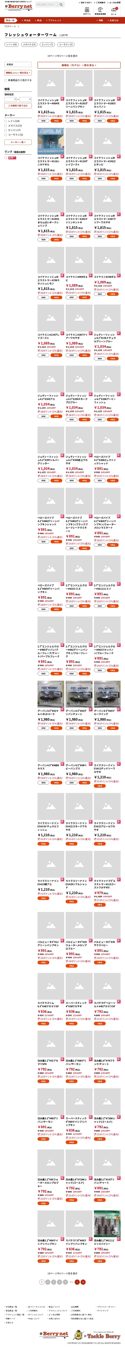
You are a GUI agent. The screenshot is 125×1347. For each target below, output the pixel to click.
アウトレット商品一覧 (15, 1314)
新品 (39, 20)
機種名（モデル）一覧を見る (78, 65)
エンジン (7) (47, 44)
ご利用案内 (100, 2)
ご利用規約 (75, 1310)
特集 (101, 20)
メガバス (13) (29, 44)
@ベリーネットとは (36, 1307)
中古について (33, 1318)
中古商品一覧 (11, 1307)
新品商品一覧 (11, 1310)
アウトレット (54, 20)
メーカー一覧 (17, 142)
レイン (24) (11, 44)
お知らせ (114, 20)
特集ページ (10, 1318)
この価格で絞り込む (18, 105)
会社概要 (74, 1307)
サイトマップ (103, 1310)
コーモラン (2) (66, 44)
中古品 (27, 20)
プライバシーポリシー (106, 1307)
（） (19, 151)
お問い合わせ (54, 1318)
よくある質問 (115, 2)
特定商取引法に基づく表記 (82, 1318)
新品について (54, 1307)
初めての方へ (86, 2)
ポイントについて (35, 1314)
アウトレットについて (58, 1310)
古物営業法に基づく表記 (81, 1314)
